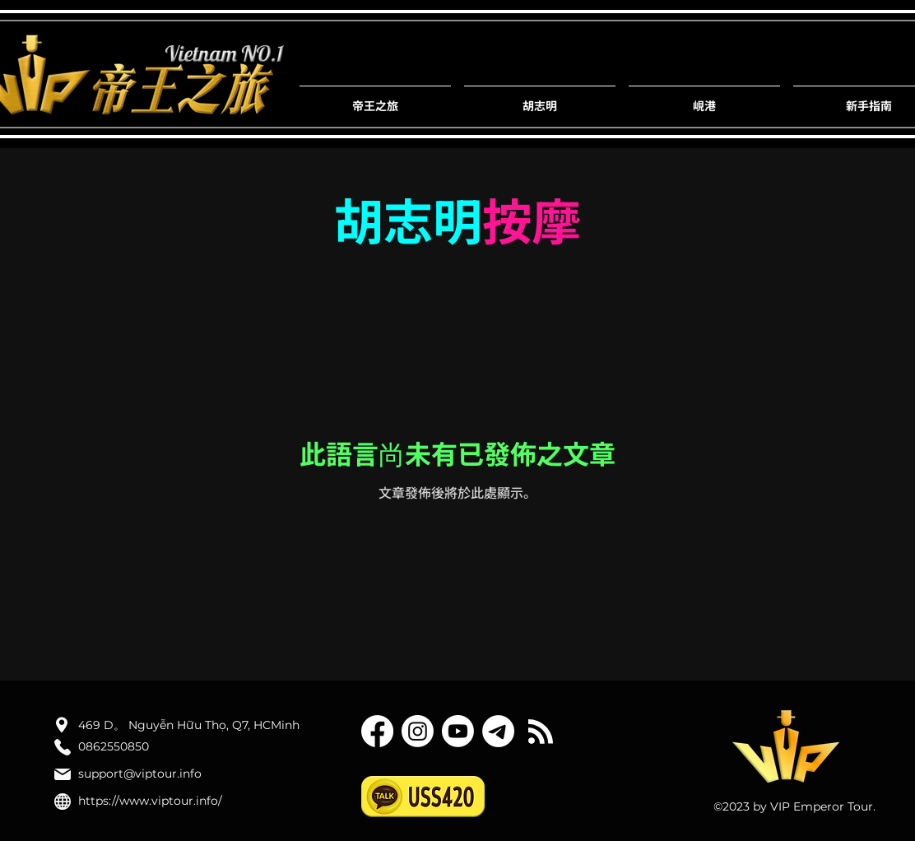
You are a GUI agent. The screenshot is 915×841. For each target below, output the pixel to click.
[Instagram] (418, 731)
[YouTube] (458, 731)
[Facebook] (377, 731)
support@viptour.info (140, 773)
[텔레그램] (498, 731)
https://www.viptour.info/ (150, 800)
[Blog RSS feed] (540, 732)
